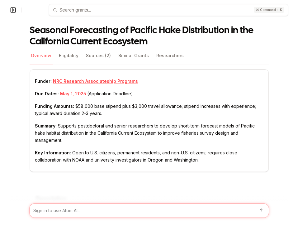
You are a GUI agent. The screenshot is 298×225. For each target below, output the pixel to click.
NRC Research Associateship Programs (95, 81)
